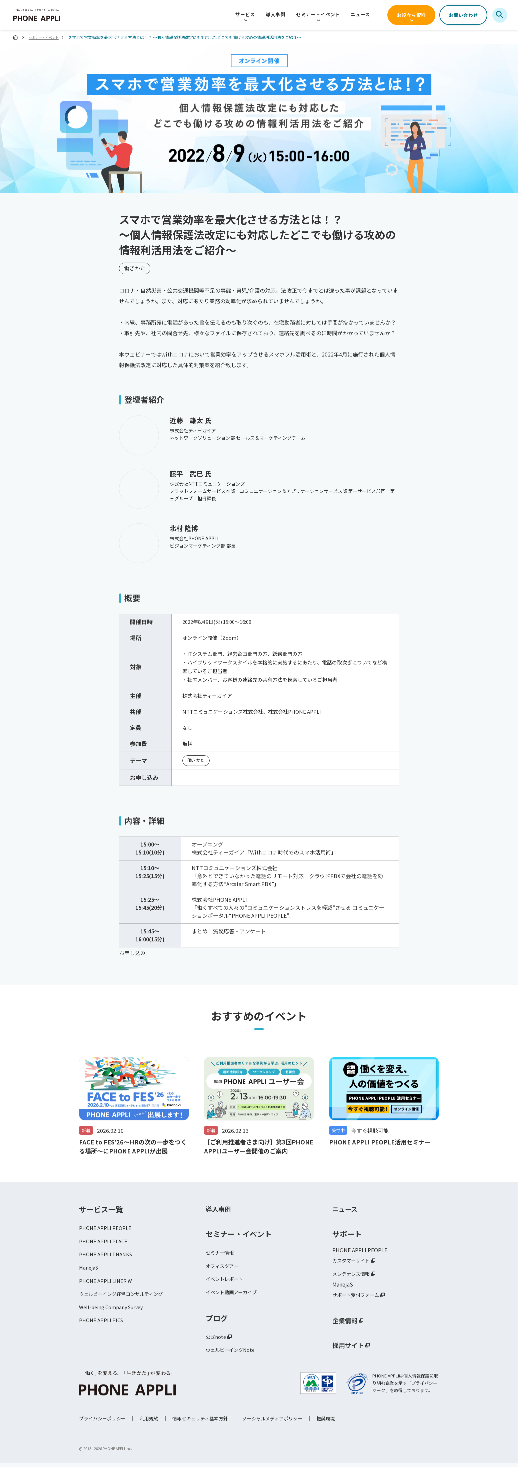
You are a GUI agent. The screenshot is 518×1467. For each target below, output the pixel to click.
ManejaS (89, 1270)
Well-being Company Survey (114, 1312)
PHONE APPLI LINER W (107, 1284)
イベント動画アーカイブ (235, 1295)
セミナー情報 (222, 1253)
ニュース (360, 14)
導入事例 (275, 14)
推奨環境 (325, 1422)
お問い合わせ (463, 15)
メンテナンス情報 (353, 1275)
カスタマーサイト (353, 1261)
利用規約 (149, 1422)
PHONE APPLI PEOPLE (106, 1228)
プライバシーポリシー (102, 1422)
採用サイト (350, 1347)
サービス (245, 14)
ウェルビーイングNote (233, 1354)
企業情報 (347, 1323)
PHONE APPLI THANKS (107, 1256)
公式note (217, 1340)
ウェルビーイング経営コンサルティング (127, 1298)
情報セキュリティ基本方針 (200, 1422)
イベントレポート (227, 1281)
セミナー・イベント (318, 14)
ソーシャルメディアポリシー (272, 1422)
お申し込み (132, 953)
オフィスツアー (224, 1267)
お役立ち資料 (411, 15)
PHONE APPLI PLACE (104, 1242)
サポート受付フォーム (359, 1297)
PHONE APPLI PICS (102, 1326)
